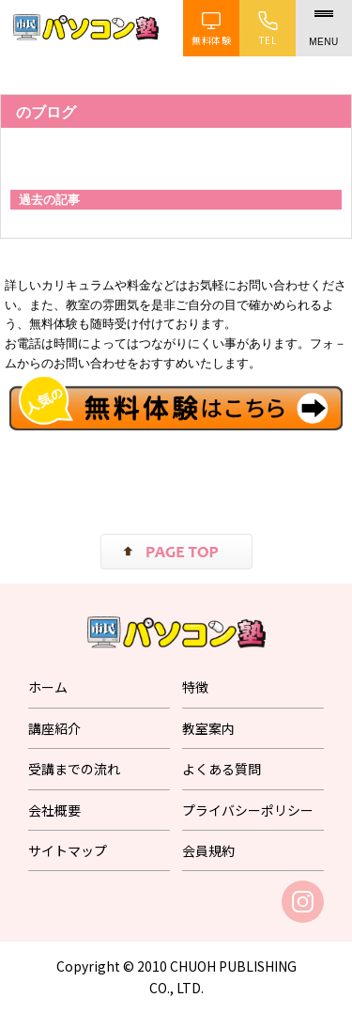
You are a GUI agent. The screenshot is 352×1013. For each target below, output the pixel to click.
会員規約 (208, 850)
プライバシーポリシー (248, 810)
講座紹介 (54, 728)
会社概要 (54, 810)
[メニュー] (324, 28)
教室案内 (208, 728)
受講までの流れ (74, 768)
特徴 (195, 687)
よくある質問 (221, 768)
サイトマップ (67, 850)
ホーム (48, 687)
